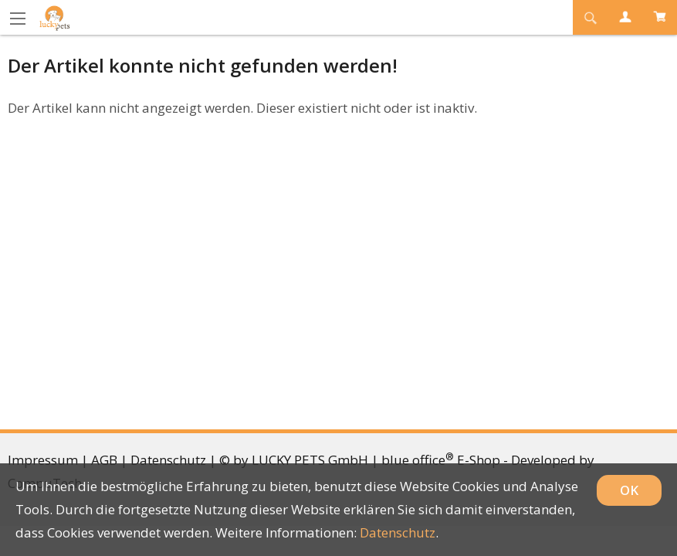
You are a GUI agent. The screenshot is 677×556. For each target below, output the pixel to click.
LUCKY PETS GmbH (310, 460)
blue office (417, 460)
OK (629, 490)
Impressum (43, 460)
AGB (104, 460)
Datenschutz (168, 460)
